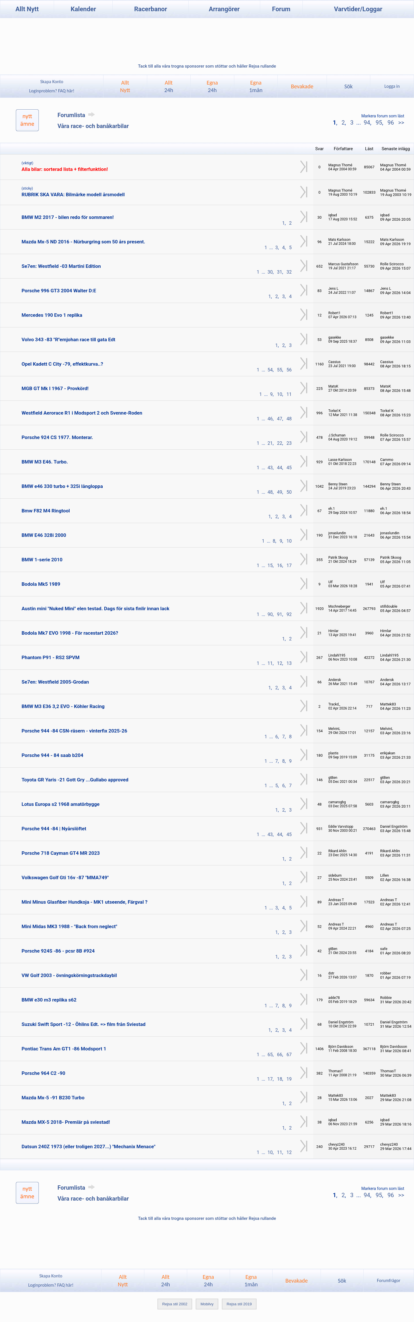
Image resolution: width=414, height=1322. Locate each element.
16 (279, 565)
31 (279, 272)
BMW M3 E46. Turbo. (45, 462)
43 (270, 467)
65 (270, 1054)
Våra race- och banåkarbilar (93, 126)
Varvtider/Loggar (358, 9)
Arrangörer (224, 9)
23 (289, 443)
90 (270, 614)
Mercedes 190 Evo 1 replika (52, 315)
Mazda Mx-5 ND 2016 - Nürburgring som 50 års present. (83, 242)
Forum (281, 9)
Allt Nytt (27, 9)
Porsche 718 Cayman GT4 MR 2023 (61, 853)
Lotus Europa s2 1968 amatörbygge (60, 804)
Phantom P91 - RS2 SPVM (51, 657)
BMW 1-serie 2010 (42, 559)
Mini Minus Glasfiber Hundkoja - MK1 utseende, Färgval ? (84, 902)
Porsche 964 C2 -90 (43, 1073)
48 (289, 418)
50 (289, 492)
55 (279, 370)
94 (367, 122)
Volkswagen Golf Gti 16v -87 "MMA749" (65, 877)
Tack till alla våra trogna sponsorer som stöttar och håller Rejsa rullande (207, 66)
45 (289, 467)
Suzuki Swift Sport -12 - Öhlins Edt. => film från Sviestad (83, 1024)
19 (289, 1079)
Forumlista (77, 115)
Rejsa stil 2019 (239, 1304)
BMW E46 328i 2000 (44, 535)
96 (391, 122)
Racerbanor (150, 9)
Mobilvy (206, 1304)
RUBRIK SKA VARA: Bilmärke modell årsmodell (73, 194)
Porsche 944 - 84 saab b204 (52, 755)
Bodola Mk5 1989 (41, 584)
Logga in (392, 86)
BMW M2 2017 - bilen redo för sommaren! (68, 217)
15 (270, 565)
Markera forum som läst (382, 116)
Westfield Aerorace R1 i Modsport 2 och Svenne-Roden (82, 413)
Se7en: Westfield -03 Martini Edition (61, 266)
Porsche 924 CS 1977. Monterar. (57, 437)
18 (279, 1079)
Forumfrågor (388, 1280)
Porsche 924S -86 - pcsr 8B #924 (58, 951)
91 (279, 614)
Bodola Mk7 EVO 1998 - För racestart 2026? (70, 633)
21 (270, 443)
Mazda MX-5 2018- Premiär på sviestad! (66, 1122)
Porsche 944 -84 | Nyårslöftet (54, 828)
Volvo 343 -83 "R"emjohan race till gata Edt (68, 339)
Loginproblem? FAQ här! (52, 91)
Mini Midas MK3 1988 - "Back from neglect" (69, 926)
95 (378, 122)
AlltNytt (125, 86)
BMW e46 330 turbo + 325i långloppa (62, 486)
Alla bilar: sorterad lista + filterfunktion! (65, 169)
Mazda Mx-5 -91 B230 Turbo (53, 1097)
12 (279, 663)
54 (270, 370)
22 (279, 443)
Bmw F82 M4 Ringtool (46, 511)
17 (289, 565)
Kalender (83, 9)
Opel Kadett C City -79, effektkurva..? (62, 364)
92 (289, 614)
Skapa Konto (51, 81)
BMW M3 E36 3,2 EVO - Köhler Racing (63, 706)
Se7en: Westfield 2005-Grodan (55, 682)
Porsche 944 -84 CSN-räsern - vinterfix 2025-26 (74, 731)
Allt (168, 86)
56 (289, 370)
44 (279, 467)
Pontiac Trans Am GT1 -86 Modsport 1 (64, 1049)
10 (279, 394)
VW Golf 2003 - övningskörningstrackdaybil (69, 975)
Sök (348, 86)
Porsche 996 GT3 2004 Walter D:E (59, 290)
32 (289, 272)
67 (289, 1054)
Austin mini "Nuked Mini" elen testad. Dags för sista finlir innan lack (95, 608)
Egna (212, 86)
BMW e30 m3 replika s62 (49, 1000)
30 (270, 272)
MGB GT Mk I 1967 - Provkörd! (55, 388)
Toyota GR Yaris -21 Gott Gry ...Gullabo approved (75, 780)
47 (279, 418)
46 (270, 418)
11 (289, 394)
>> (400, 122)
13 (289, 663)
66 (279, 1054)
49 (279, 492)
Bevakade (302, 86)
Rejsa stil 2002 (174, 1304)
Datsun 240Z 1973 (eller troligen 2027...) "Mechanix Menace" (89, 1146)
